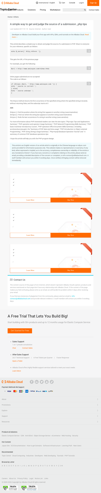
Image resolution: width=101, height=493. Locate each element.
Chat (14, 348)
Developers (39, 456)
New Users (77, 446)
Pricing (43, 10)
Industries (30, 456)
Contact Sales (94, 10)
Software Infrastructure (52, 446)
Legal (31, 478)
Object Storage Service (42, 436)
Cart (62, 3)
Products (19, 10)
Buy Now (70, 200)
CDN (22, 436)
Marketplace (55, 10)
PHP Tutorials (70, 456)
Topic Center (6, 456)
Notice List (39, 478)
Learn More (30, 200)
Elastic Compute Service (10, 436)
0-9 (61, 466)
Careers (5, 478)
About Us (12, 478)
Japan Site (6, 446)
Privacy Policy (22, 478)
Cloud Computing (18, 456)
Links (46, 478)
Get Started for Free (20, 330)
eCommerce (56, 436)
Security (75, 436)
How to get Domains (34, 446)
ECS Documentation (18, 446)
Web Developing (50, 456)
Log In (81, 3)
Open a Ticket (17, 361)
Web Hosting (66, 436)
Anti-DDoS (29, 436)
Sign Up (93, 3)
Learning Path (67, 446)
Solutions (32, 10)
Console (72, 3)
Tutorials (60, 456)
